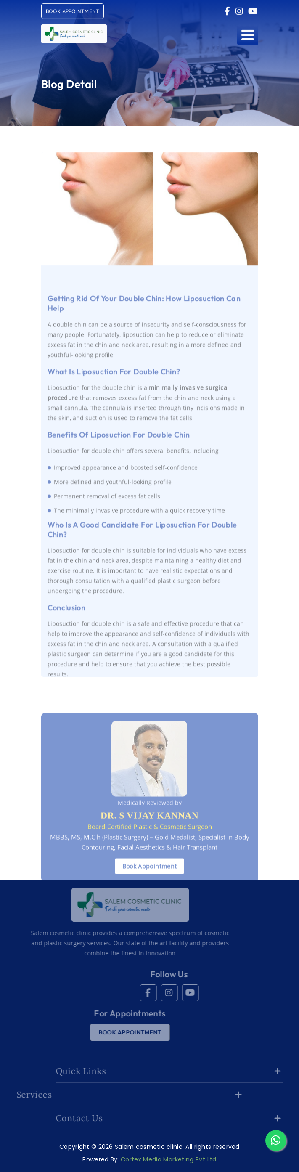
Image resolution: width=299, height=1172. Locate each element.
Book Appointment (149, 876)
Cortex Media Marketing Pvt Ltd (169, 1159)
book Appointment (73, 9)
